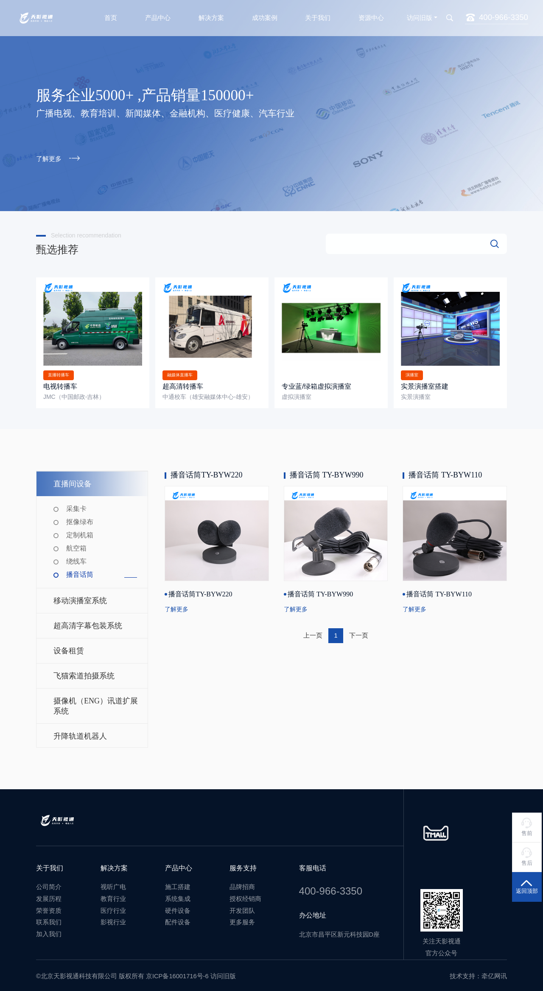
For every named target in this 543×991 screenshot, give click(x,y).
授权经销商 (245, 895)
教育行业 (113, 895)
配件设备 (177, 918)
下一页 (358, 631)
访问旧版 (419, 15)
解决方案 (211, 15)
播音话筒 (79, 570)
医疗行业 (113, 906)
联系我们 (49, 918)
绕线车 (76, 557)
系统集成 (177, 895)
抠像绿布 (79, 518)
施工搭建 (177, 883)
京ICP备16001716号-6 (177, 971)
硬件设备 (177, 906)
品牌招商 (242, 883)
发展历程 (49, 895)
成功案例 (264, 15)
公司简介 (49, 883)
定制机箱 (79, 531)
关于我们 (317, 15)
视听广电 (113, 883)
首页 (110, 15)
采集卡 (76, 504)
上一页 (312, 631)
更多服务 (242, 918)
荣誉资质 (49, 906)
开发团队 (242, 906)
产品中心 (158, 15)
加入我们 (49, 929)
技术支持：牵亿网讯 (478, 971)
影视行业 (113, 918)
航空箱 (76, 544)
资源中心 (371, 15)
